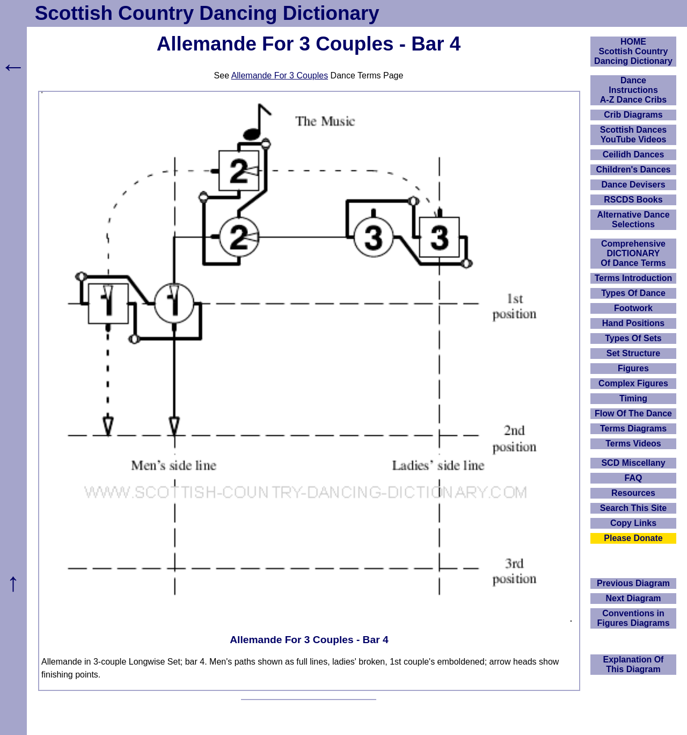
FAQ (633, 477)
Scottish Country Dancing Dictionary (207, 13)
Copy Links (633, 523)
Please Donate (633, 538)
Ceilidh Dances (633, 154)
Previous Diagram (633, 583)
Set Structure (633, 353)
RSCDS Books (633, 199)
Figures (633, 368)
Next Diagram (633, 598)
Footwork (633, 308)
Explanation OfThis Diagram (633, 664)
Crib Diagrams (633, 114)
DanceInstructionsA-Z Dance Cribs (633, 90)
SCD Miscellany (633, 462)
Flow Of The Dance (633, 413)
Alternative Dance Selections (633, 219)
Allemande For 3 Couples (279, 75)
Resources (633, 493)
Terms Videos (633, 443)
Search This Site (633, 508)
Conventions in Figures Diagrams (633, 618)
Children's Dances (633, 169)
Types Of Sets (633, 338)
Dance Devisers (633, 184)
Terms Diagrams (633, 428)
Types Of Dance (633, 293)
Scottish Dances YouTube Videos (633, 134)
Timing (633, 398)
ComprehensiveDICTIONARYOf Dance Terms (633, 253)
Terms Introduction (634, 278)
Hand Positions (633, 323)
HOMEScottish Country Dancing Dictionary (633, 51)
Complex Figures (633, 383)
